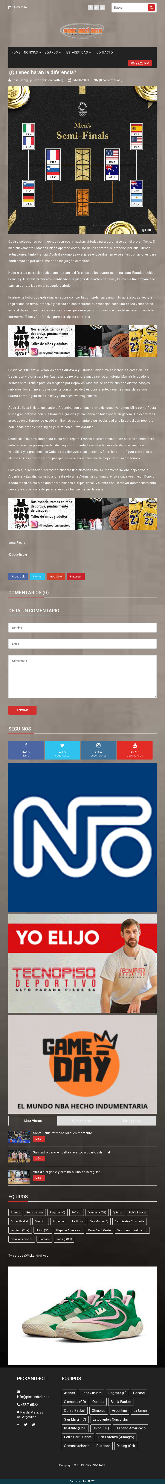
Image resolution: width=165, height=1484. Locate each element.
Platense (44, 1239)
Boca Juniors (35, 1212)
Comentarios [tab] (82, 1121)
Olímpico (40, 1221)
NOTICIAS (32, 52)
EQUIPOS (53, 52)
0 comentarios (110, 80)
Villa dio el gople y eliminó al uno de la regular (66, 1172)
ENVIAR (22, 710)
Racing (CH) (64, 1239)
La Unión (78, 1221)
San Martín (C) (99, 1221)
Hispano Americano (69, 1230)
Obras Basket (19, 1221)
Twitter (37, 576)
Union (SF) (43, 1230)
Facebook (18, 576)
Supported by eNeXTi (82, 1481)
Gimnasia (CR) (97, 1212)
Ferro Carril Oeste (99, 1230)
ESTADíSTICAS (78, 52)
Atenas (15, 1212)
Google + (56, 576)
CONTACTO (104, 52)
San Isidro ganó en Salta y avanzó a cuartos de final (71, 1152)
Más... (39, 1139)
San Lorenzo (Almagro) (132, 1230)
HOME (16, 52)
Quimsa (118, 1212)
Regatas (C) (57, 1212)
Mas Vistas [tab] (33, 1121)
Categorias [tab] (132, 1121)
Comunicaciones (21, 1239)
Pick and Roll (95, 1465)
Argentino (59, 1221)
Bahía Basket (137, 1212)
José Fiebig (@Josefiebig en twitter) (37, 80)
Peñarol (76, 1212)
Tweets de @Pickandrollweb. (28, 1255)
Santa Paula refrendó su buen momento (62, 1133)
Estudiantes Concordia (129, 1221)
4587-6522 (27, 1405)
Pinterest (75, 576)
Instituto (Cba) (20, 1230)
